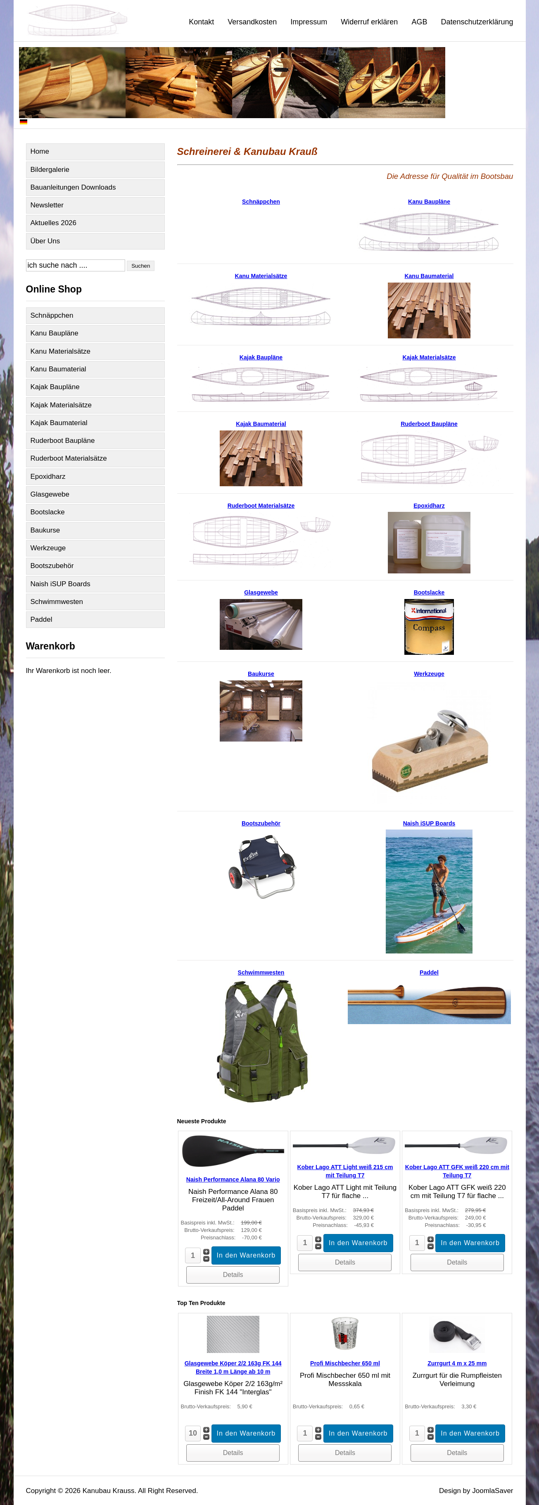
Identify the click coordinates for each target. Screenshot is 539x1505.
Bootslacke (48, 512)
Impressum (308, 22)
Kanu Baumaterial (58, 369)
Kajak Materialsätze (61, 405)
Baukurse (45, 530)
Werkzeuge (48, 548)
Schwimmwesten (57, 602)
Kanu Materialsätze (61, 351)
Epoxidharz (48, 476)
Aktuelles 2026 (54, 223)
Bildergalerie (50, 170)
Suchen (140, 266)
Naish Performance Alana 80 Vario (233, 1179)
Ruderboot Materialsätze (69, 458)
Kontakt (201, 22)
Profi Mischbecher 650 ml (345, 1363)
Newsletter (47, 205)
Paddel (41, 619)
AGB (419, 22)
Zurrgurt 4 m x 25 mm (457, 1363)
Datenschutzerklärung (477, 22)
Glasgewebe (50, 494)
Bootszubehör (52, 566)
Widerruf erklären (369, 22)
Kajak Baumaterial (59, 423)
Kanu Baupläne (54, 333)
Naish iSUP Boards (60, 584)
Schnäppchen (52, 315)
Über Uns (45, 241)
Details (233, 1274)
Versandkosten (252, 22)
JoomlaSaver (492, 1491)
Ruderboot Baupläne (63, 441)
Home (40, 151)
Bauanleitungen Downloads (73, 187)
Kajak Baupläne (55, 387)
